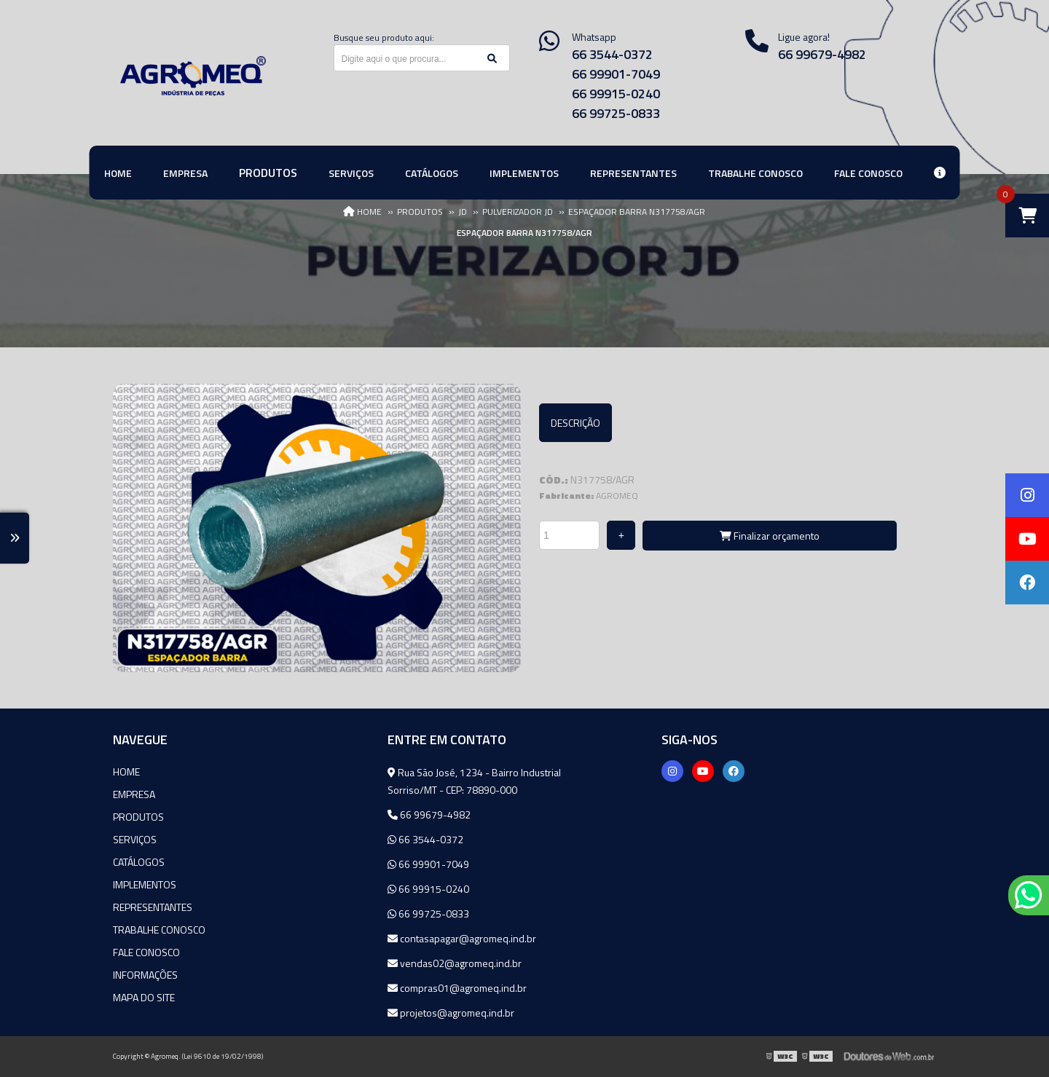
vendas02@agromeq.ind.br (455, 963)
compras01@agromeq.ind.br (457, 987)
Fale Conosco (146, 952)
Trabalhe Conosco (159, 929)
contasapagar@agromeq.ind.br (462, 938)
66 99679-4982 (822, 54)
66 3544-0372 (612, 54)
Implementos (144, 884)
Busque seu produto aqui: (384, 37)
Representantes (152, 907)
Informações (145, 974)
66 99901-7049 (616, 74)
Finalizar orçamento (770, 535)
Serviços (135, 839)
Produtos (138, 816)
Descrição (575, 422)
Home (126, 771)
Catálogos (139, 861)
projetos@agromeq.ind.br (451, 1012)
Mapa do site (144, 997)
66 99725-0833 (616, 113)
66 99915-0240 (616, 93)
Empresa (134, 794)
